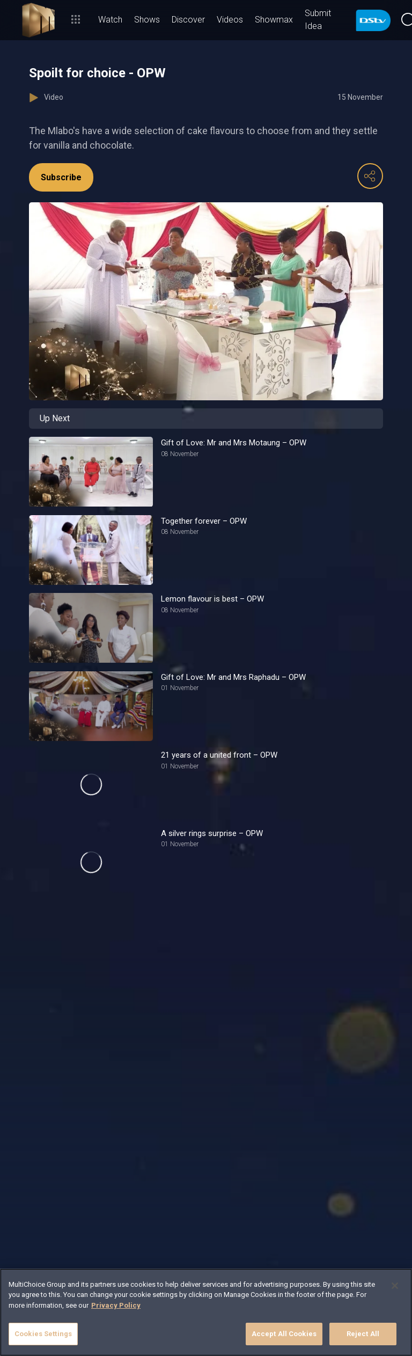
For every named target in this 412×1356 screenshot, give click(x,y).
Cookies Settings (43, 1334)
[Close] (395, 1286)
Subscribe (61, 177)
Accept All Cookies (284, 1334)
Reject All (363, 1334)
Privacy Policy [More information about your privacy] (116, 1305)
